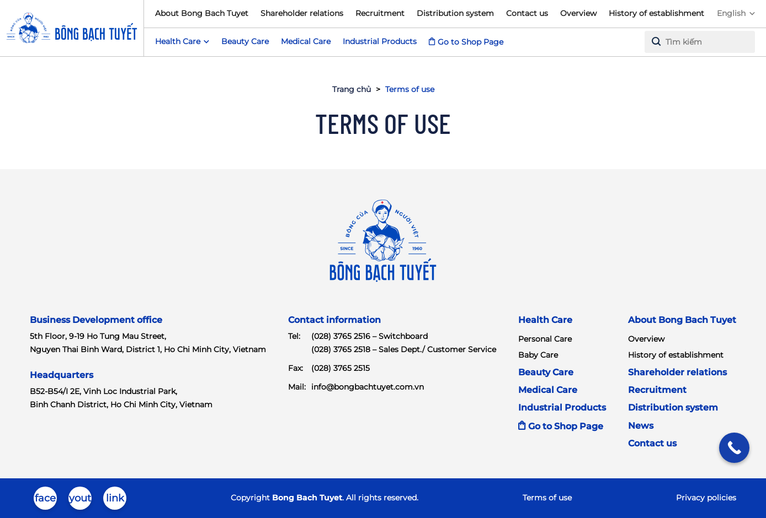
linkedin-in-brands (115, 501)
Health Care (545, 320)
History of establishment (656, 13)
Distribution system (455, 13)
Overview (578, 13)
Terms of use (547, 498)
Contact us (527, 13)
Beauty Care (245, 41)
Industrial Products (380, 41)
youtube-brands (80, 501)
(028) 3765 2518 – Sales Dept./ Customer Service (403, 349)
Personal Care (545, 339)
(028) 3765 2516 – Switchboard (369, 336)
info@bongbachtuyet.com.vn (367, 387)
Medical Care (306, 41)
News (640, 425)
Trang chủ (351, 89)
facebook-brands (45, 501)
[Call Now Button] (734, 448)
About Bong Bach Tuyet (201, 13)
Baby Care (538, 355)
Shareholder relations (301, 13)
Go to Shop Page (470, 42)
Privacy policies (706, 498)
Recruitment (380, 13)
